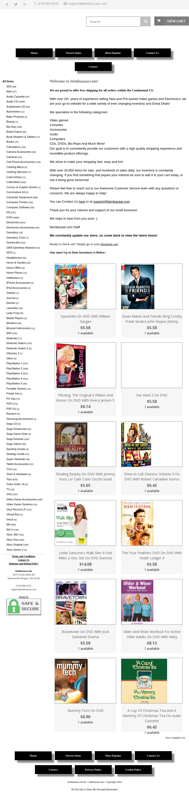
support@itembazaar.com (111, 201)
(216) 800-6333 (48, 3)
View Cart (176, 21)
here (82, 201)
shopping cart (109, 244)
